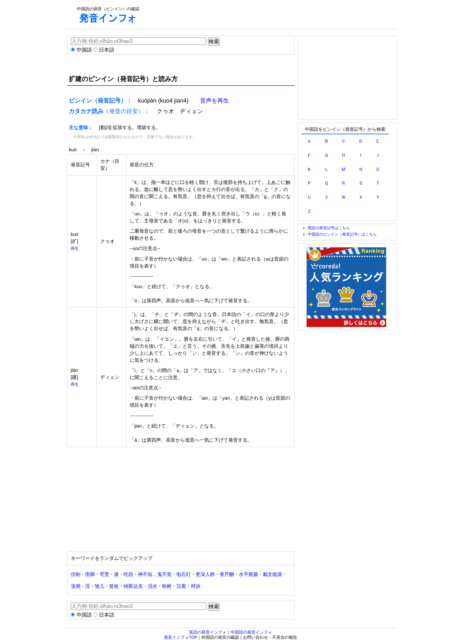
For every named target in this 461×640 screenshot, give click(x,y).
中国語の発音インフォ (251, 632)
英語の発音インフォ (207, 632)
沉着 (181, 586)
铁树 (167, 586)
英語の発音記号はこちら (329, 228)
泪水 (152, 586)
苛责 (104, 574)
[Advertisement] (267, 14)
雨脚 (90, 574)
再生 (74, 248)
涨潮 (75, 586)
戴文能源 (272, 574)
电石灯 (183, 574)
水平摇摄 (248, 574)
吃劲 (128, 574)
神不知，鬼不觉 (155, 574)
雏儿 (99, 586)
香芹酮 (227, 574)
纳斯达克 (133, 586)
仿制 (75, 574)
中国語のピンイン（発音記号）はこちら (342, 234)
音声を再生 (214, 100)
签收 (114, 586)
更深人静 (205, 574)
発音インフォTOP (181, 637)
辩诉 (195, 586)
